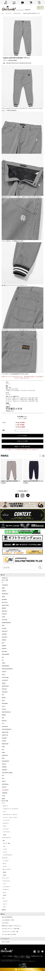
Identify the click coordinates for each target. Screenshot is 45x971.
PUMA (3, 746)
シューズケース (6, 886)
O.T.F (3, 723)
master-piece (4, 691)
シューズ (5, 852)
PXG (3, 749)
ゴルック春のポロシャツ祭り (8, 920)
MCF (3, 694)
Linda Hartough (5, 677)
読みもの (14, 3)
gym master (4, 651)
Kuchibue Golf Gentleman (7, 668)
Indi (2, 660)
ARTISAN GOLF (5, 593)
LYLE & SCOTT (5, 680)
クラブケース (6, 889)
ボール (4, 863)
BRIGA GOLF (4, 611)
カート (31, 2)
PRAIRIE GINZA (5, 743)
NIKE (3, 717)
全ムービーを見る (6, 941)
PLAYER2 (4, 741)
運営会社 (28, 956)
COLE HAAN (4, 619)
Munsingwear (5, 703)
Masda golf (4, 689)
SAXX (3, 758)
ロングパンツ (6, 823)
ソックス (5, 849)
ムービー (22, 3)
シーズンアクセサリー (7, 854)
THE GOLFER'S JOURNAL (7, 772)
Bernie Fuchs (4, 602)
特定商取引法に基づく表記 (37, 956)
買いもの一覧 (8, 13)
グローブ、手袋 (6, 843)
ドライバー (5, 901)
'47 (2, 582)
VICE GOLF (4, 787)
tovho (3, 778)
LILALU (3, 674)
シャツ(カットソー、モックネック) (10, 808)
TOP (2, 13)
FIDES (3, 625)
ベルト (4, 846)
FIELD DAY (4, 628)
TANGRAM (4, 766)
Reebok (3, 752)
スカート (5, 826)
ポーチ (4, 892)
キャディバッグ (6, 880)
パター (4, 906)
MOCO (3, 700)
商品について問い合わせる (22, 446)
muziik (3, 706)
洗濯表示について (10, 410)
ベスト (4, 811)
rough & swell (5, 755)
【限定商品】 (5, 792)
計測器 (4, 872)
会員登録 (10, 956)
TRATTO (3, 781)
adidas (3, 588)
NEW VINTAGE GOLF (6, 712)
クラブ (3, 898)
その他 (4, 834)
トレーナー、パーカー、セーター (10, 817)
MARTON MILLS (5, 686)
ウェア (3, 803)
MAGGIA (4, 683)
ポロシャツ (5, 805)
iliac (3, 657)
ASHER (3, 596)
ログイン (5, 956)
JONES (3, 663)
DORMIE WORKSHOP (6, 622)
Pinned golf (4, 738)
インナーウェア (6, 831)
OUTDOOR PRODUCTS (6, 729)
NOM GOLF (4, 720)
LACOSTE (4, 671)
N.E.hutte (4, 709)
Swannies (4, 764)
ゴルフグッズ (5, 857)
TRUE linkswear (5, 784)
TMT (3, 775)
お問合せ (22, 956)
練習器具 (4, 909)
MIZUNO (4, 697)
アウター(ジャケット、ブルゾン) (10, 814)
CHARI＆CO (4, 614)
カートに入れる (22, 435)
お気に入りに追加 (22, 441)
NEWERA (4, 715)
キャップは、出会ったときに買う (9, 934)
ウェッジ (5, 904)
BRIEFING (4, 608)
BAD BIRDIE (4, 599)
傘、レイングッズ (7, 869)
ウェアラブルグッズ (6, 837)
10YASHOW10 (5, 585)
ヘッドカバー (6, 860)
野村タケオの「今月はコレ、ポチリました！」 (12, 925)
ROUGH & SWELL (17, 13)
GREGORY (4, 645)
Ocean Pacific (5, 726)
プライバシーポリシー (20, 957)
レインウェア (6, 829)
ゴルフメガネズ (5, 922)
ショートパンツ (6, 820)
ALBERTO (4, 590)
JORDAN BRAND (5, 665)
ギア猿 (3, 795)
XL (20, 427)
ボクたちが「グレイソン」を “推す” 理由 (10, 928)
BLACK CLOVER (5, 605)
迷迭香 (3, 798)
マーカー (5, 866)
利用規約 (28, 957)
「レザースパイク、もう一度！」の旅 (10, 931)
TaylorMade (4, 769)
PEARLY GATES (5, 732)
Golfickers (4, 640)
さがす (39, 2)
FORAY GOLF (4, 631)
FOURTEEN (4, 634)
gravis (3, 642)
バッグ (4, 883)
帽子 (4, 840)
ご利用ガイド (16, 956)
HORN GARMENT (5, 654)
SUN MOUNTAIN (5, 761)
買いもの (5, 2)
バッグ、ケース (5, 878)
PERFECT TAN (5, 735)
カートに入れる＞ (22, 969)
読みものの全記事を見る (7, 917)
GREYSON (4, 648)
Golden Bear (4, 637)
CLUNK (3, 616)
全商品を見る (5, 577)
